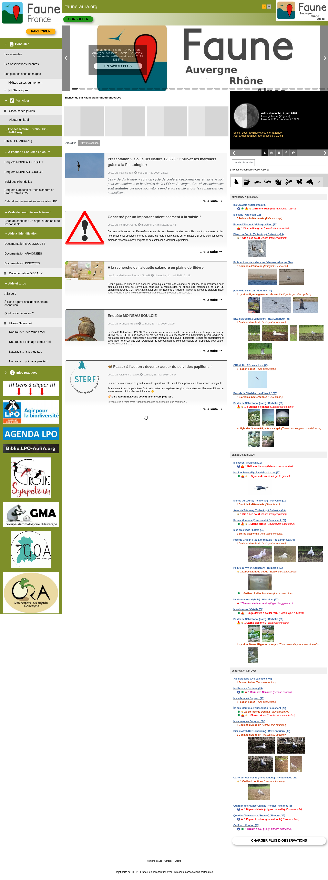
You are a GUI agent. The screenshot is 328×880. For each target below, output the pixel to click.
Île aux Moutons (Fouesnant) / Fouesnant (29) (259, 520)
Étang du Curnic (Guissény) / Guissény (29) (258, 234)
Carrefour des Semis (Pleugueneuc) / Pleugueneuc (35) (265, 777)
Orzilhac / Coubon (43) (246, 825)
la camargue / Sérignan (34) (249, 721)
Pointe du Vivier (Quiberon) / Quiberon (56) (258, 568)
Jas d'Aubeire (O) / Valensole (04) (252, 678)
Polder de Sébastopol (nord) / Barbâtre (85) (258, 403)
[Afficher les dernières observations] (249, 169)
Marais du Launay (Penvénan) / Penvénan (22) (260, 500)
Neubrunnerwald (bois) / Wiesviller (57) (255, 599)
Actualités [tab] (70, 143)
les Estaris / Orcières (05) (248, 688)
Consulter (78, 19)
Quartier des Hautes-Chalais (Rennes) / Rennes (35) (263, 805)
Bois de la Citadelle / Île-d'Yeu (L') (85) (255, 393)
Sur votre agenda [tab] (89, 143)
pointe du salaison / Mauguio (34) (252, 290)
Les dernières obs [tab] (243, 162)
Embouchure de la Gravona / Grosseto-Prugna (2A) (263, 262)
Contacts (168, 861)
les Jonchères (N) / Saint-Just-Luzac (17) (256, 472)
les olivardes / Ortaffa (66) (248, 609)
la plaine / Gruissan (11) (247, 214)
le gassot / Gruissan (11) (247, 462)
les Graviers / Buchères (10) (249, 205)
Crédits (178, 861)
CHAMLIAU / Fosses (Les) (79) (250, 365)
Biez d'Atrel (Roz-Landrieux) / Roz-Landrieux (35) (261, 318)
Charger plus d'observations (279, 840)
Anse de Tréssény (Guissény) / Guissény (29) (259, 510)
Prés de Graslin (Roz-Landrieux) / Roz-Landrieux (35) (264, 539)
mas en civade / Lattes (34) (248, 530)
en (269, 7)
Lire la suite (211, 201)
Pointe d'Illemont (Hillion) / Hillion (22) (255, 224)
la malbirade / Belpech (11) (248, 698)
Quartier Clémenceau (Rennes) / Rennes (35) (259, 815)
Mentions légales (154, 861)
